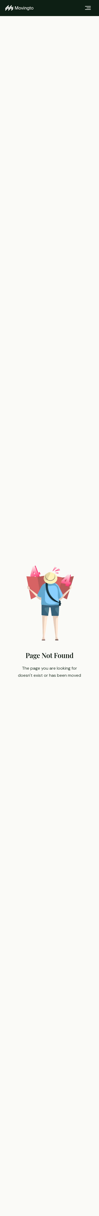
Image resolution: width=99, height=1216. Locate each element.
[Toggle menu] (88, 8)
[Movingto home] (19, 8)
